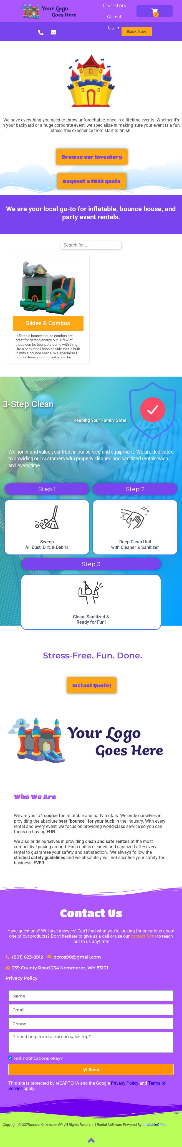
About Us (114, 18)
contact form (143, 936)
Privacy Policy (21, 978)
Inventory (115, 7)
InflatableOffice (154, 1125)
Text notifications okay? (38, 1058)
